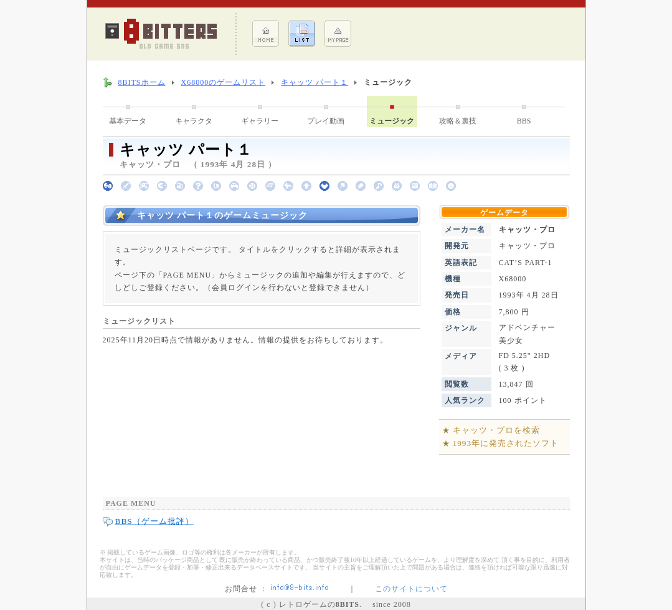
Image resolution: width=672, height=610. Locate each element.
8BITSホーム (142, 82)
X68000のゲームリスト (223, 82)
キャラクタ (193, 121)
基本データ (127, 121)
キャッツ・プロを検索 (496, 430)
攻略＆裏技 (457, 121)
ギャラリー (259, 121)
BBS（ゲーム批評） (154, 521)
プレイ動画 (325, 121)
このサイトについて (411, 588)
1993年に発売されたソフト (506, 443)
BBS (524, 121)
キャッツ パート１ (314, 82)
